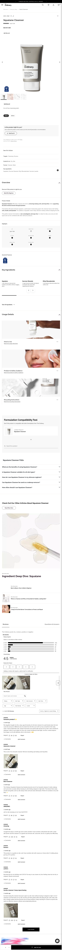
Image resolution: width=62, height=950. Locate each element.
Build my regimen (8, 193)
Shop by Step (13, 9)
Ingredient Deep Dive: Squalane (21, 576)
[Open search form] (43, 5)
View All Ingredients (7, 304)
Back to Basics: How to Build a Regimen (21, 588)
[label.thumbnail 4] (24, 97)
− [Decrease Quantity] (2, 947)
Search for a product (11, 446)
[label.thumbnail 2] (10, 97)
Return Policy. (14, 141)
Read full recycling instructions (12, 401)
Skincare (5, 9)
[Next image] (59, 62)
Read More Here (9, 508)
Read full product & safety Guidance (13, 372)
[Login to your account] (53, 4)
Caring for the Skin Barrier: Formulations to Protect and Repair (27, 609)
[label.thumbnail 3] (17, 97)
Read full (11, 343)
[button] (59, 182)
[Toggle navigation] (2, 5)
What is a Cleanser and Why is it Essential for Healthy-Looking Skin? (28, 598)
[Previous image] (2, 62)
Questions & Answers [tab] (52, 624)
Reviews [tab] (6, 624)
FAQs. (21, 139)
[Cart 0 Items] (59, 5)
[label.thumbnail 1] (4, 97)
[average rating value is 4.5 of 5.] (7, 23)
